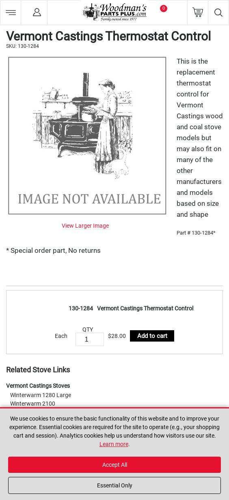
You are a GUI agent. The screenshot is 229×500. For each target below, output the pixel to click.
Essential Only (114, 485)
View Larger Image (85, 225)
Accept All (114, 465)
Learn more (113, 444)
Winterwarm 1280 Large (40, 395)
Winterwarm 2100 (32, 403)
